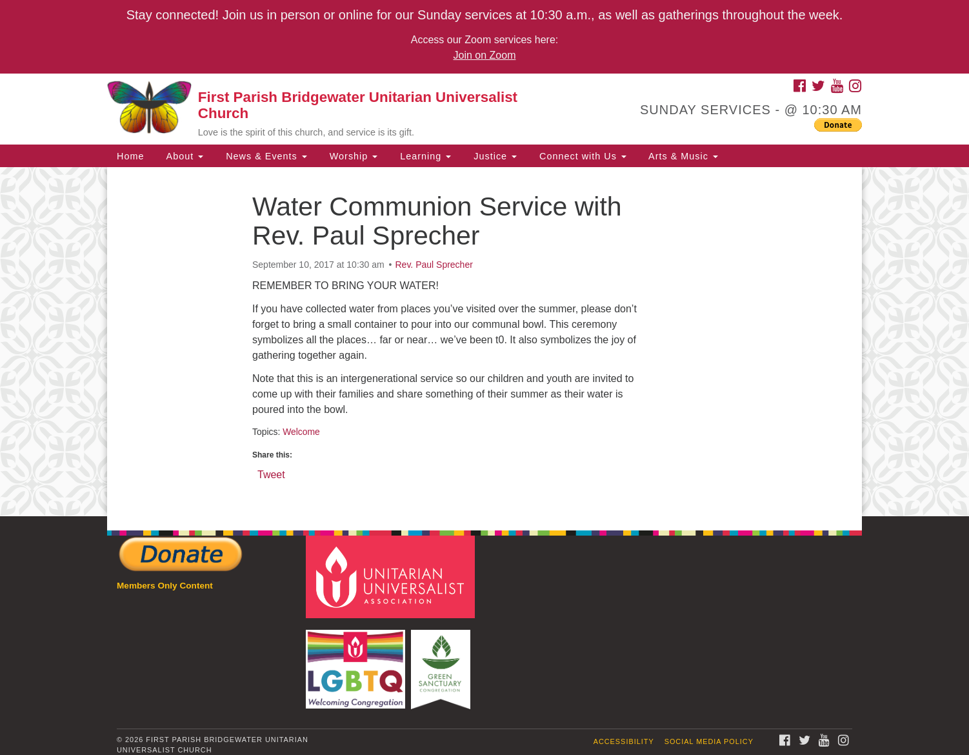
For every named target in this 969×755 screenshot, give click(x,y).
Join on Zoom (485, 55)
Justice (493, 156)
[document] (484, 341)
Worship (352, 156)
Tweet (271, 474)
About (183, 156)
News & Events (265, 156)
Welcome (301, 432)
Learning (424, 156)
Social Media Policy (709, 741)
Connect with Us (581, 156)
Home (130, 156)
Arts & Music (682, 156)
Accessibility (624, 741)
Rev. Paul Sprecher (434, 264)
